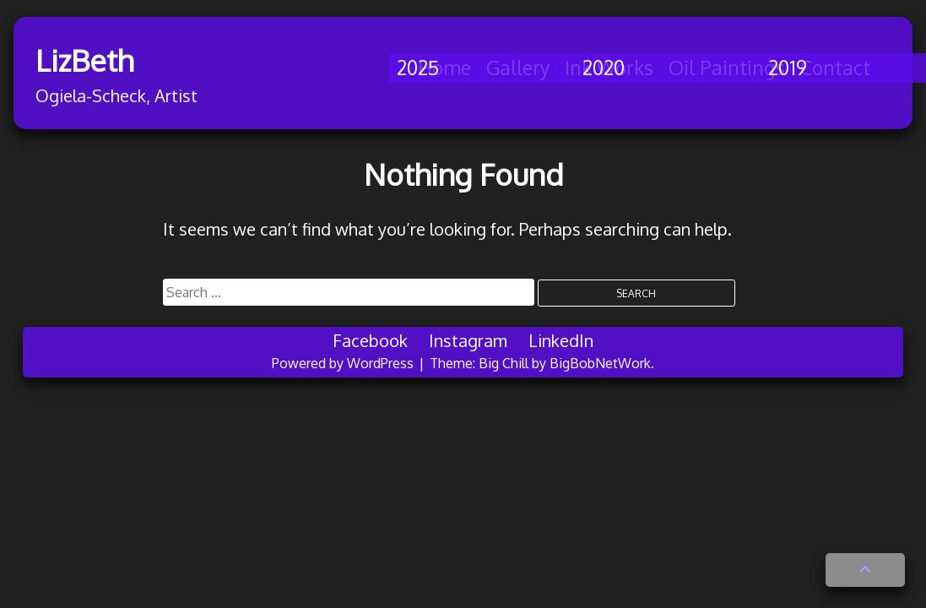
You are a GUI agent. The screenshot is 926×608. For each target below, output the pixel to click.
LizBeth (105, 60)
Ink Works (609, 67)
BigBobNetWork (600, 363)
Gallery (518, 67)
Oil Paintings (727, 67)
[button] (865, 570)
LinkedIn (560, 340)
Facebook (370, 340)
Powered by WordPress (344, 363)
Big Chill (503, 363)
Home (444, 67)
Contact (835, 67)
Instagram (468, 340)
